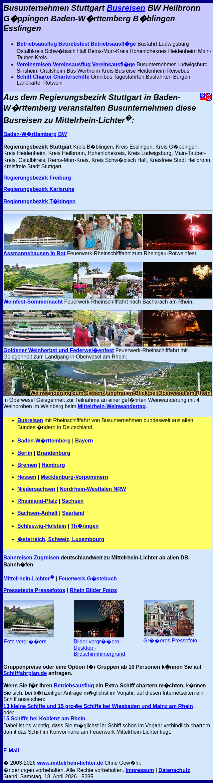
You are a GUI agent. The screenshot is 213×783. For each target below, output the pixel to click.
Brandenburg (53, 453)
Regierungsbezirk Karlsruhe (38, 189)
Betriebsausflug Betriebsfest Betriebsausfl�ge (76, 44)
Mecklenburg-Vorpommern (74, 477)
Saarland (73, 513)
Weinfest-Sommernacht (33, 302)
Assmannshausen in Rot (34, 253)
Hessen (26, 477)
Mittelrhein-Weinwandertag (112, 406)
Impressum (139, 770)
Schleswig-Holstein (41, 526)
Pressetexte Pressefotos (34, 590)
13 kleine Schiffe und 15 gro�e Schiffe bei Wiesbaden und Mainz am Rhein (98, 706)
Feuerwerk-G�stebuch (88, 578)
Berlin (24, 453)
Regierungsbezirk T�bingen (39, 201)
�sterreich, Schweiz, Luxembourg (60, 539)
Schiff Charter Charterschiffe (53, 77)
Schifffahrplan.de (25, 673)
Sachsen (73, 501)
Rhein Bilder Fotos (93, 590)
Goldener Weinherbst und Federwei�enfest (58, 350)
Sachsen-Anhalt (37, 513)
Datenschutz (174, 770)
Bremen (27, 465)
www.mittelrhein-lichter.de (70, 763)
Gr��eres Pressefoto (170, 640)
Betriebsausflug (74, 685)
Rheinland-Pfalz (37, 501)
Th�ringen (85, 526)
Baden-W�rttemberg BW (35, 134)
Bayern (84, 440)
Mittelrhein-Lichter (28, 578)
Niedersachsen (36, 489)
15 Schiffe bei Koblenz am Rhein (44, 718)
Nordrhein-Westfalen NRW (93, 489)
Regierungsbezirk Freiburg (37, 178)
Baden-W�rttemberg (44, 440)
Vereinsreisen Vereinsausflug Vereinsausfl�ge (76, 64)
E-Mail (11, 750)
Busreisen (126, 7)
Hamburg (53, 465)
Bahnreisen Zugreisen (31, 557)
